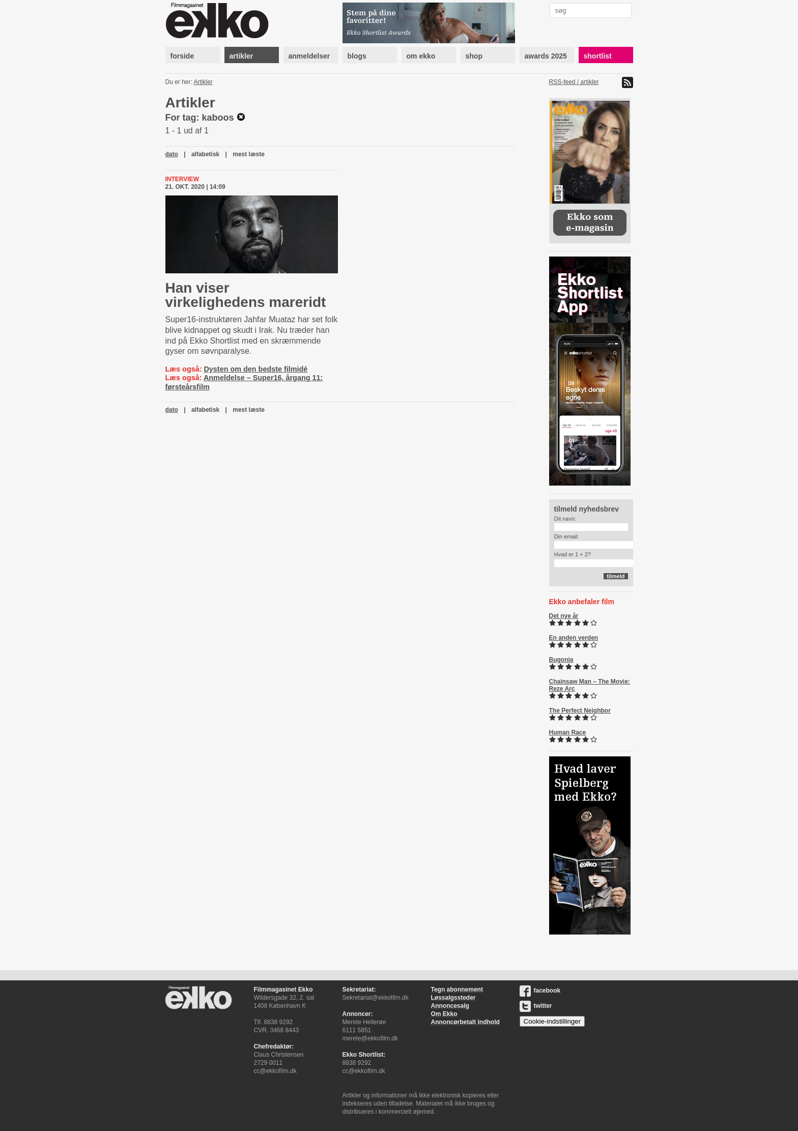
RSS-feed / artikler (574, 82)
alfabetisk (205, 154)
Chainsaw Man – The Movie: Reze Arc (589, 685)
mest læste (249, 154)
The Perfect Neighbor (580, 710)
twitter (536, 1006)
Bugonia (561, 659)
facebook (540, 990)
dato (171, 154)
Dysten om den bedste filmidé (255, 369)
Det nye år (564, 615)
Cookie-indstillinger (552, 1021)
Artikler (203, 82)
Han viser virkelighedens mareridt (245, 295)
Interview (182, 179)
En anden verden (573, 637)
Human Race (567, 732)
